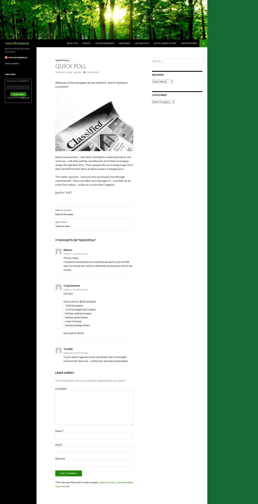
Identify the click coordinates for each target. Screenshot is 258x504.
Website (60, 458)
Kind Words (124, 43)
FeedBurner (23, 97)
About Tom (72, 43)
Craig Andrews (72, 285)
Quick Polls (62, 60)
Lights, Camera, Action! (165, 43)
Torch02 (68, 349)
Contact (86, 43)
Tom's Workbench (17, 43)
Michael (68, 250)
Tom (79, 72)
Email (59, 444)
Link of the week (94, 212)
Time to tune (94, 223)
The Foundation (12, 63)
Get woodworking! (105, 43)
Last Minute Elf (142, 43)
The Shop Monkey (189, 43)
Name (59, 430)
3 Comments (92, 72)
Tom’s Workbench (17, 57)
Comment (60, 388)
